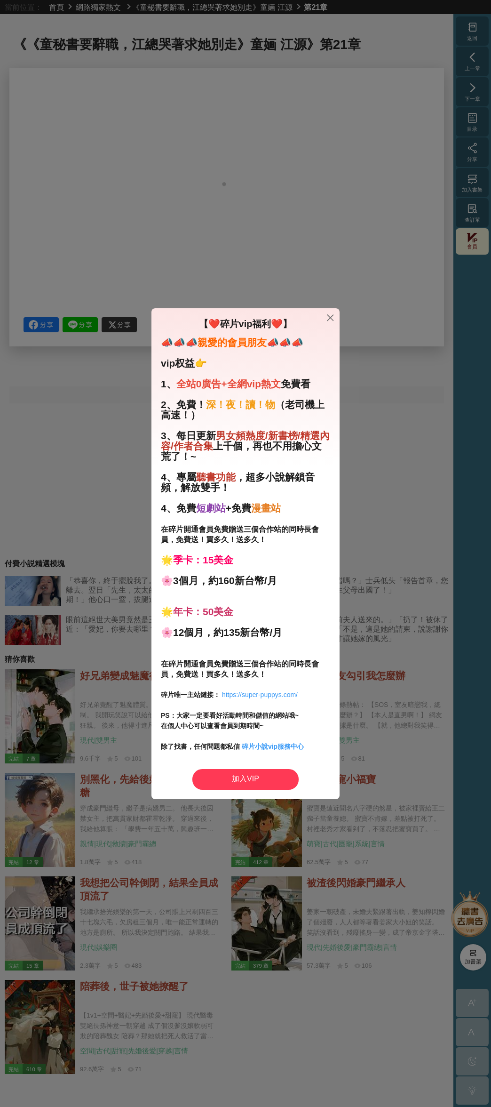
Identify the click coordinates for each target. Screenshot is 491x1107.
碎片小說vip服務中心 (273, 746)
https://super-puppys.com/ (260, 694)
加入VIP (245, 779)
